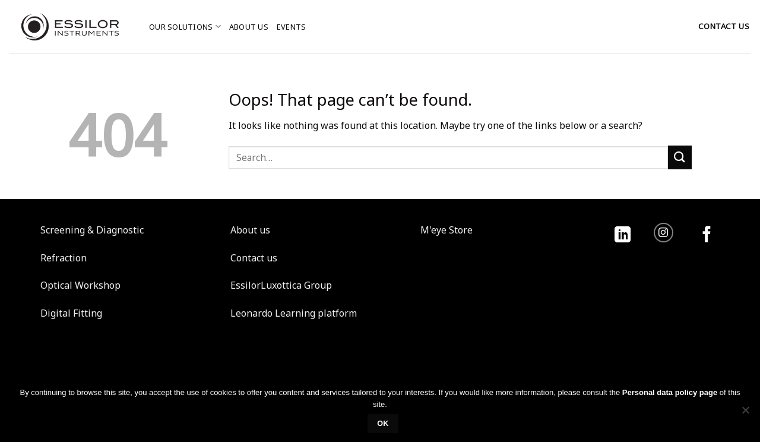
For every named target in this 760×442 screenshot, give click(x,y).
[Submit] (680, 157)
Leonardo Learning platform (293, 313)
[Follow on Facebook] (707, 235)
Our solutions (185, 26)
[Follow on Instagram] (663, 232)
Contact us (253, 257)
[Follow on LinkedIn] (623, 235)
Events (291, 26)
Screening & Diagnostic (92, 229)
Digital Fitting (71, 313)
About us (248, 26)
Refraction (63, 257)
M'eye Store (446, 229)
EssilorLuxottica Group (281, 285)
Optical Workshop (80, 285)
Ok (383, 423)
